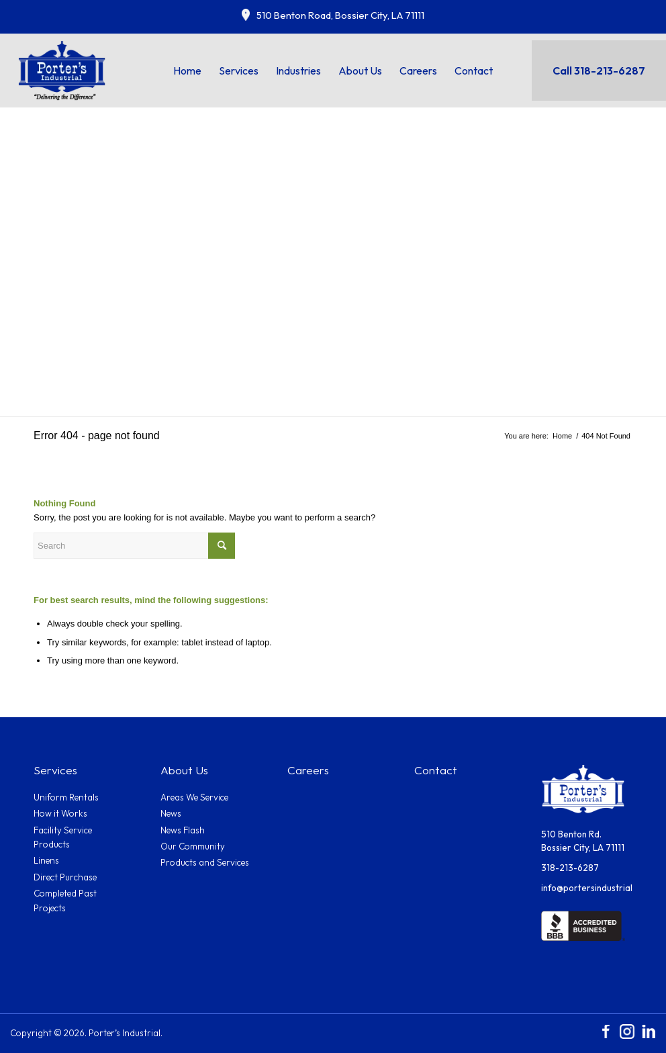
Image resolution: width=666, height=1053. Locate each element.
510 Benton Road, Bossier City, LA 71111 (340, 15)
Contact (435, 770)
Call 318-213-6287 (599, 70)
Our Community (192, 846)
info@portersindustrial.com (586, 887)
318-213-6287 (570, 867)
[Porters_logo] (62, 70)
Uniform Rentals (66, 797)
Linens (46, 860)
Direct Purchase (65, 877)
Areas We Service (194, 797)
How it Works (60, 813)
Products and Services (204, 862)
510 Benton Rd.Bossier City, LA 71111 (582, 841)
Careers (308, 770)
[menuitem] (187, 70)
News (170, 813)
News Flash (182, 830)
